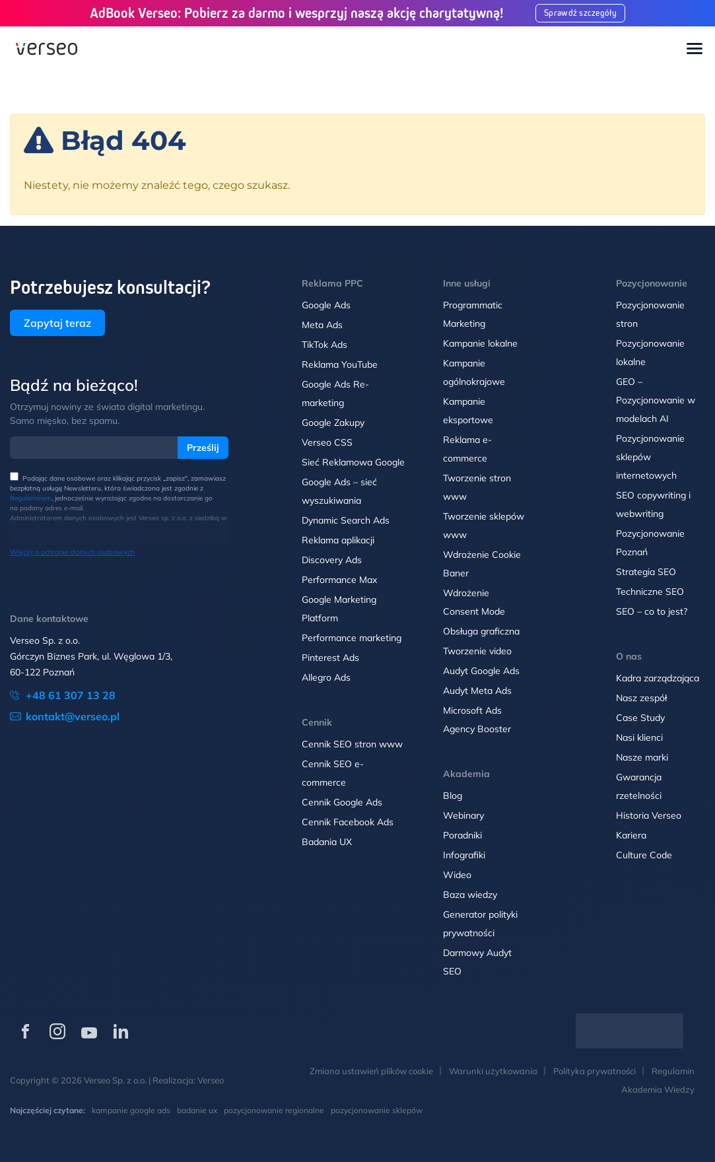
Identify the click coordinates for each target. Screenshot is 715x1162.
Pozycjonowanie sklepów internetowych (650, 456)
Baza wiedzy (470, 895)
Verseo (210, 1080)
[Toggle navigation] (694, 49)
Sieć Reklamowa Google (353, 462)
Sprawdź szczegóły (581, 13)
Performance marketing (351, 638)
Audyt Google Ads (481, 671)
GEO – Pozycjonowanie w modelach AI (655, 400)
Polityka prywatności (594, 1071)
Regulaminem (30, 498)
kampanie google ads (131, 1110)
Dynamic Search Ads (346, 520)
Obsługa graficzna (481, 631)
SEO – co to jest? (651, 611)
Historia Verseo (648, 815)
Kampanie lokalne (480, 343)
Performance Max (339, 580)
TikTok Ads (324, 345)
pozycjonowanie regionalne (274, 1110)
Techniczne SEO (650, 592)
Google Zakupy (333, 422)
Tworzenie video (477, 651)
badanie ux (197, 1110)
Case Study (640, 718)
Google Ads (326, 305)
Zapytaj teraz (57, 322)
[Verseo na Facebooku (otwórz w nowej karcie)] (26, 1031)
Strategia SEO (646, 572)
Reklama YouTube (340, 364)
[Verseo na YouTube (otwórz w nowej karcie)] (89, 1031)
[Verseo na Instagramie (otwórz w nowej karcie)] (57, 1031)
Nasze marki (642, 757)
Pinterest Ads (330, 658)
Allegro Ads (326, 677)
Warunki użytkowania (493, 1071)
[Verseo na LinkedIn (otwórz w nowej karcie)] (121, 1031)
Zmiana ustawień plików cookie (371, 1071)
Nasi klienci (639, 737)
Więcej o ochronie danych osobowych (72, 552)
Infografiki (464, 855)
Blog (452, 796)
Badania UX (327, 842)
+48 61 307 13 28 (71, 695)
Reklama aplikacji (338, 540)
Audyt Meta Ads (478, 691)
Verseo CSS (327, 442)
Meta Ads (322, 325)
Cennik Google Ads (342, 802)
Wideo (457, 875)
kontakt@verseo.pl (72, 716)
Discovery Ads (332, 560)
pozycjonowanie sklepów (377, 1110)
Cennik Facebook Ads (347, 822)
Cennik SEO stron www (352, 744)
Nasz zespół (641, 698)
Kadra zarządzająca (657, 678)
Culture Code (644, 855)
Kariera (631, 835)
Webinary (463, 815)
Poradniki (462, 835)
